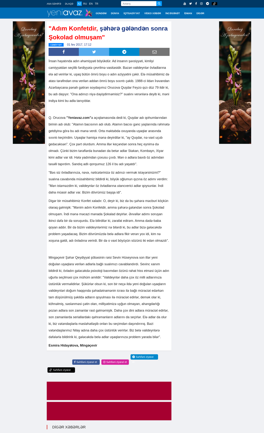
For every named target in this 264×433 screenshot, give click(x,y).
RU (85, 3)
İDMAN (188, 13)
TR (96, 3)
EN (91, 3)
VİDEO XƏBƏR (152, 13)
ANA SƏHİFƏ (54, 3)
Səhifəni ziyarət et (85, 362)
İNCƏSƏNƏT (173, 13)
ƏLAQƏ (69, 3)
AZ (79, 3)
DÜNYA (115, 13)
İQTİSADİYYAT (132, 13)
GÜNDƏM (101, 13)
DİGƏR (200, 13)
